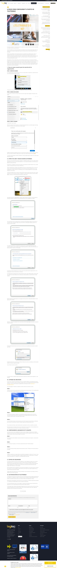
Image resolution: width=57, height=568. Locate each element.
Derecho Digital (31, 531)
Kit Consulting (47, 3)
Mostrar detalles (42, 566)
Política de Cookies (42, 531)
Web (29, 505)
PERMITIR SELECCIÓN (50, 559)
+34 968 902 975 (48, 0)
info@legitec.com (53, 0)
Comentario (9, 498)
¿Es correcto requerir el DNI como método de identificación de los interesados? (46, 42)
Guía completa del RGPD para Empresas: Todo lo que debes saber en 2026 (46, 17)
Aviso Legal (41, 527)
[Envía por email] (23, 491)
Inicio (9, 3)
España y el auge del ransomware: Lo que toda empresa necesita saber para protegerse (45, 20)
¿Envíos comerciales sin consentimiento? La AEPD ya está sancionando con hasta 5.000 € (45, 28)
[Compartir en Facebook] (20, 491)
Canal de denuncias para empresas (33, 536)
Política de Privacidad (42, 528)
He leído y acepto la (14, 514)
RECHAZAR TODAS (50, 562)
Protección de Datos (31, 528)
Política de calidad (42, 536)
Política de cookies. (18, 560)
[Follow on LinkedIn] (54, 3)
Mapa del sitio (41, 533)
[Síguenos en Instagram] (52, 3)
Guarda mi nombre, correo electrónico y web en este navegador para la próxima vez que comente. (21, 509)
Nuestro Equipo (31, 527)
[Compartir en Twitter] (22, 491)
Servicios (15, 3)
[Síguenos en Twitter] (53, 3)
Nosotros (11, 3)
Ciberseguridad (33, 3)
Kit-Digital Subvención (40, 3)
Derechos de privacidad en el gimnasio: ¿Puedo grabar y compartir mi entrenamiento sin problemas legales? (45, 9)
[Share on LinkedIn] (25, 491)
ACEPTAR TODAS (50, 556)
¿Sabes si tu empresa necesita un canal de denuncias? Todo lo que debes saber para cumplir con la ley (46, 23)
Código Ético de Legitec (43, 535)
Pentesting (30, 535)
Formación (19, 3)
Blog (26, 3)
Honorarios (23, 3)
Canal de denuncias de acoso (43, 532)
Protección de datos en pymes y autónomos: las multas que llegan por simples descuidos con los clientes (46, 13)
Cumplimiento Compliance (32, 532)
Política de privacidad (16, 514)
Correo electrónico (20, 505)
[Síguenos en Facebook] (51, 3)
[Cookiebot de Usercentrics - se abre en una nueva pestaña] (5, 566)
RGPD (49, 50)
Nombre (9, 505)
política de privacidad (33, 512)
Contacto (29, 3)
